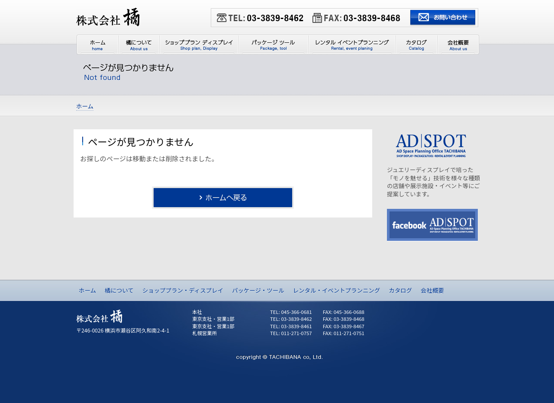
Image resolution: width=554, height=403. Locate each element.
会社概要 (432, 290)
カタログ (400, 290)
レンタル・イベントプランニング (336, 290)
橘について (119, 290)
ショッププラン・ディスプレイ (182, 290)
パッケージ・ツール (258, 290)
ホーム (87, 290)
